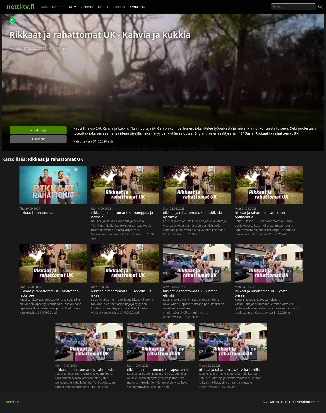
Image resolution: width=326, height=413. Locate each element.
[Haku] (320, 7)
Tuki (284, 401)
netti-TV (12, 401)
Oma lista (137, 6)
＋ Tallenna (38, 139)
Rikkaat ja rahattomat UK (277, 133)
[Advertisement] (163, 86)
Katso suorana (52, 6)
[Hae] (293, 6)
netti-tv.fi (20, 6)
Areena (87, 6)
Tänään (119, 6)
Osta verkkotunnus (304, 401)
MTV (72, 6)
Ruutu (103, 6)
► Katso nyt (38, 130)
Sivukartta (271, 401)
